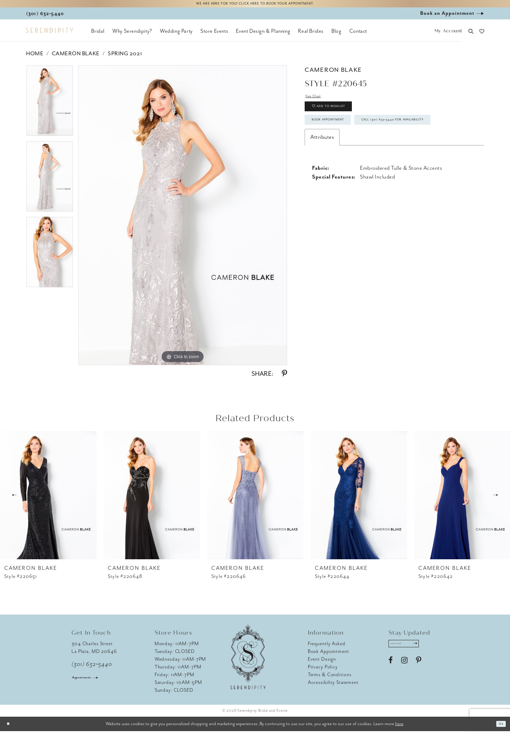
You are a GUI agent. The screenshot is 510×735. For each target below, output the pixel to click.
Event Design (322, 663)
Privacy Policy (323, 671)
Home (34, 57)
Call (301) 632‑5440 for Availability (364, 158)
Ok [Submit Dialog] (499, 728)
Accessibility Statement (333, 686)
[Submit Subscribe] (430, 649)
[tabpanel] (49, 107)
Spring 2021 (125, 57)
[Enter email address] (412, 649)
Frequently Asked (327, 647)
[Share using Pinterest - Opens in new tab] (284, 377)
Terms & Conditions (330, 678)
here (399, 727)
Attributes (322, 177)
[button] (448, 35)
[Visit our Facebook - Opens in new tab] (390, 668)
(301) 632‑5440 (91, 668)
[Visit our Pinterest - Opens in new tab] (418, 668)
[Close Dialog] (10, 728)
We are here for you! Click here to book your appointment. (255, 6)
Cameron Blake (76, 57)
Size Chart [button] (318, 101)
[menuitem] (98, 35)
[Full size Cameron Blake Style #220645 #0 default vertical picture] (183, 219)
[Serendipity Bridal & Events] (49, 34)
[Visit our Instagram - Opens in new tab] (404, 668)
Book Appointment (342, 138)
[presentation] (48, 499)
